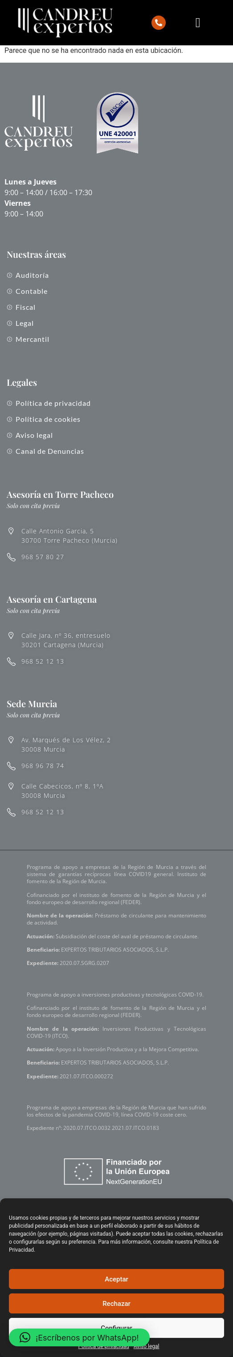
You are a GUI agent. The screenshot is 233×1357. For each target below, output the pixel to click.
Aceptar (116, 1279)
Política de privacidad (103, 1346)
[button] (79, 1337)
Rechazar (116, 1304)
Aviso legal (146, 1346)
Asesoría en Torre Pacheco (60, 494)
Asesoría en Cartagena (52, 599)
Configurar (116, 1328)
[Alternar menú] (198, 22)
